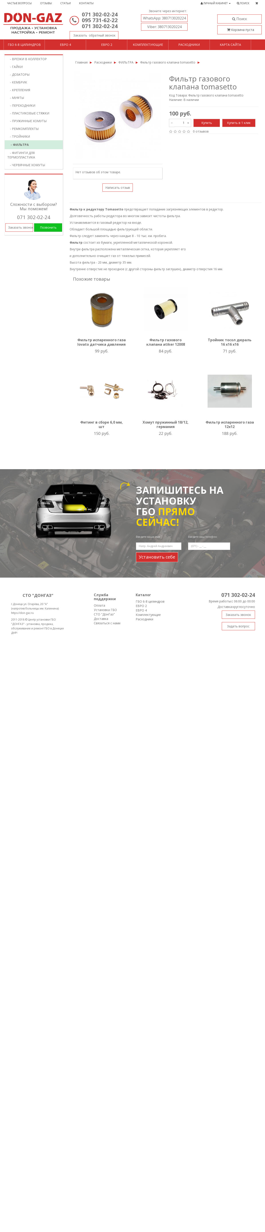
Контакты (86, 3)
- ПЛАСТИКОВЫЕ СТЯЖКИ (28, 113)
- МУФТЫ (15, 98)
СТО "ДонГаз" (104, 614)
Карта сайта (230, 44)
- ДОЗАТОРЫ (18, 74)
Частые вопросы (19, 3)
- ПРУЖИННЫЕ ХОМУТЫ (27, 121)
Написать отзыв (117, 187)
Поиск (239, 18)
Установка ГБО (105, 610)
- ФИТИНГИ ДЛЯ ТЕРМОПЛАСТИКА (21, 155)
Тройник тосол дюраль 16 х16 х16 (229, 342)
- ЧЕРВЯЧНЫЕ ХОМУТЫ (26, 165)
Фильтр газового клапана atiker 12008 (165, 342)
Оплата (99, 605)
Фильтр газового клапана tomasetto (167, 62)
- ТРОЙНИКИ (18, 136)
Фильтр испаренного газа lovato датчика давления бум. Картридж (101, 344)
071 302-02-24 (100, 14)
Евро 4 (65, 44)
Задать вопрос (238, 626)
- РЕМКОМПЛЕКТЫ (23, 129)
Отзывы (46, 3)
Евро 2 (106, 44)
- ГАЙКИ (15, 67)
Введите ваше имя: (148, 537)
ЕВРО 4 (141, 610)
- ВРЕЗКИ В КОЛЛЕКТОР (27, 59)
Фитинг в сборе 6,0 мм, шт (101, 424)
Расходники (189, 44)
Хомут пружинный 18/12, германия (165, 424)
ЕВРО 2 (141, 606)
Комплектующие (148, 44)
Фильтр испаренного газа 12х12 (230, 424)
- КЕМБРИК (17, 82)
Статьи (65, 3)
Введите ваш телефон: (202, 537)
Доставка (101, 619)
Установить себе (157, 557)
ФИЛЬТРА (125, 62)
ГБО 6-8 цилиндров (24, 44)
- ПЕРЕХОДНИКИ (21, 105)
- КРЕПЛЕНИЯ (18, 90)
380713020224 (164, 18)
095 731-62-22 (100, 20)
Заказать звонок (93, 34)
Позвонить (48, 227)
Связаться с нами (107, 623)
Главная (81, 62)
